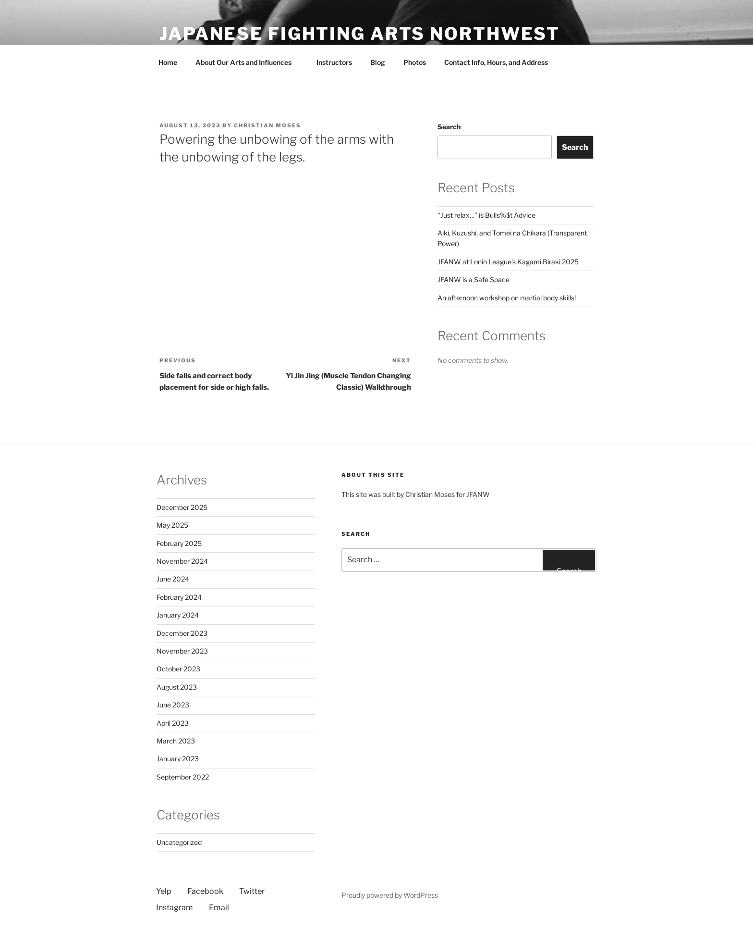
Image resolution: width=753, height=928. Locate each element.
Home (167, 62)
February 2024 (179, 597)
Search (449, 127)
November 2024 (182, 561)
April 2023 (173, 723)
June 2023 (173, 705)
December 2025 (182, 507)
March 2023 (176, 741)
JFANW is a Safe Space (473, 279)
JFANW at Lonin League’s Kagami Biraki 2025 (508, 262)
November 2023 (182, 651)
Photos (414, 62)
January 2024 (178, 615)
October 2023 (178, 669)
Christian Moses (267, 125)
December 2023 (182, 633)
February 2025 (179, 543)
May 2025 (172, 525)
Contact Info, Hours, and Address (496, 62)
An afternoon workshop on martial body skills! (506, 298)
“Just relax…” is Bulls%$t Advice (486, 215)
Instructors (334, 62)
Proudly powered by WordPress (389, 895)
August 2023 (177, 687)
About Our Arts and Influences (248, 62)
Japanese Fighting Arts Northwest (359, 33)
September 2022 (183, 777)
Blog (377, 62)
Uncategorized (179, 842)
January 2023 (178, 759)
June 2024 (173, 579)
